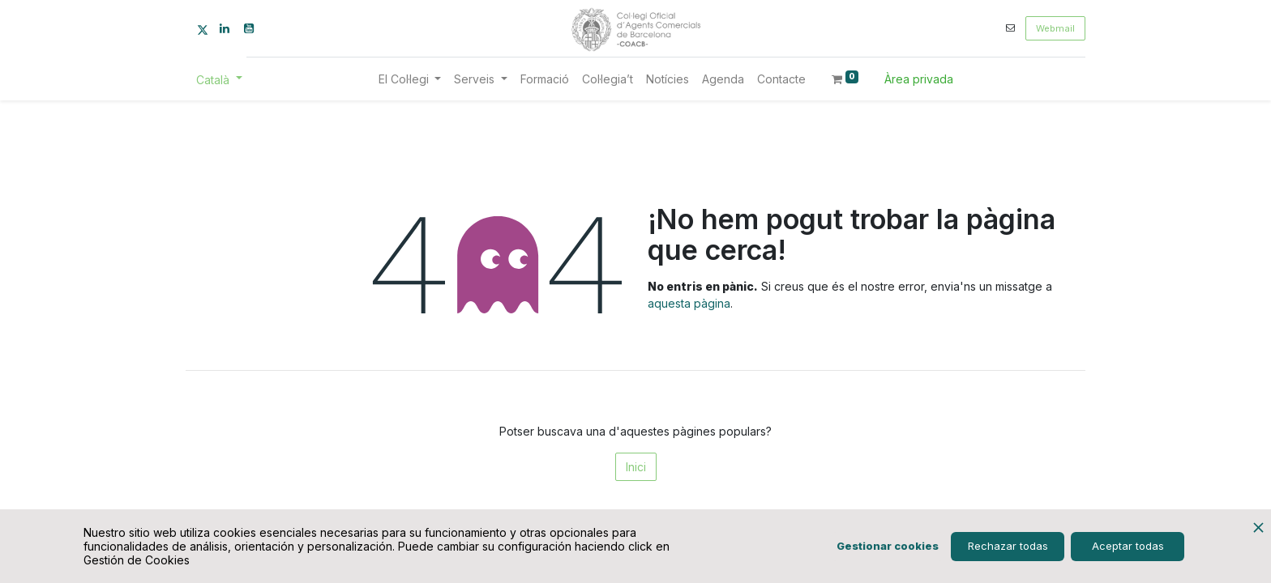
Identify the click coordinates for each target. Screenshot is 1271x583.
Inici (636, 467)
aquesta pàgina (689, 303)
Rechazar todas (1008, 545)
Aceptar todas (1128, 545)
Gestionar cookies (888, 545)
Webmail (1055, 28)
